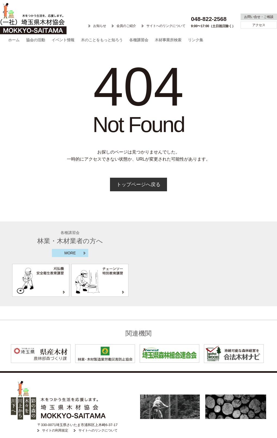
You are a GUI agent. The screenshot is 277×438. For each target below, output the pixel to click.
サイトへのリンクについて (165, 26)
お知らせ (99, 26)
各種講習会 (138, 40)
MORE (70, 253)
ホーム (14, 40)
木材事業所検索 (168, 40)
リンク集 (195, 40)
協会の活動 (35, 40)
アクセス (258, 25)
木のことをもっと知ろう (102, 40)
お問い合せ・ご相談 (258, 17)
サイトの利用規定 (55, 430)
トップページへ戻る (138, 184)
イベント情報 (63, 40)
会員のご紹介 (126, 26)
